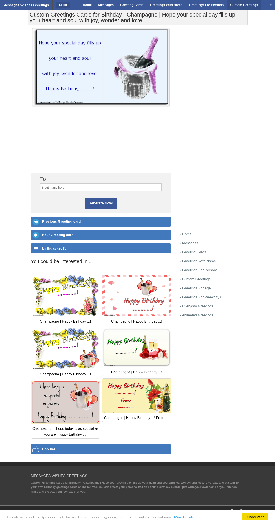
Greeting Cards (193, 252)
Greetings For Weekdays (200, 297)
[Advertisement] (101, 141)
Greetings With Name (198, 261)
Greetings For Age (195, 288)
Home (185, 234)
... (266, 5)
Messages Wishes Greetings (26, 5)
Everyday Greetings (196, 306)
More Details (183, 517)
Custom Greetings (195, 279)
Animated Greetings (196, 315)
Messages (189, 243)
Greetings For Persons (198, 270)
